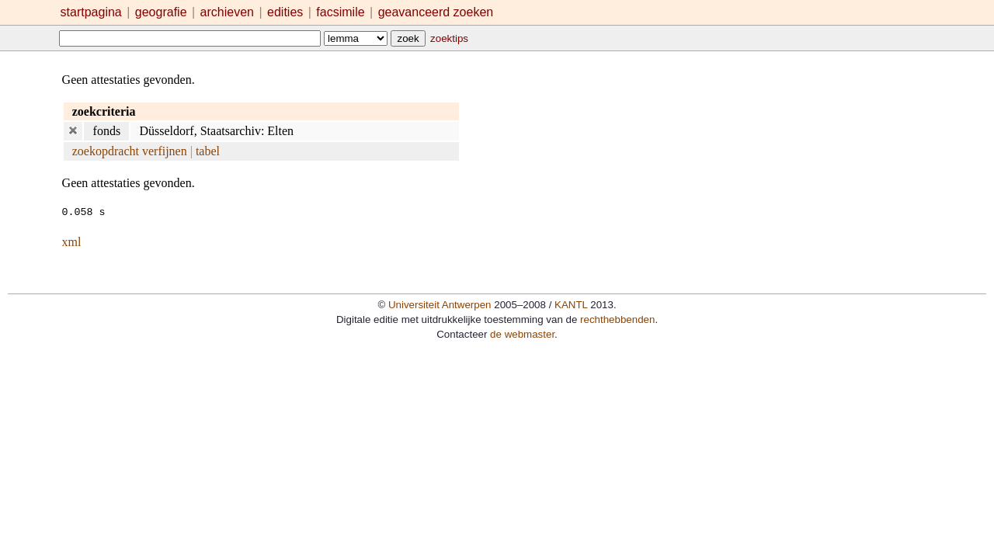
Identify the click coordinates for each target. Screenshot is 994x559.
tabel (208, 151)
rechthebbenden (617, 319)
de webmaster (522, 333)
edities (285, 12)
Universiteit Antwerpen (440, 304)
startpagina (91, 12)
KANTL (570, 304)
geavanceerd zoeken (436, 12)
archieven (227, 12)
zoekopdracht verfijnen (129, 151)
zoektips (449, 38)
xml (72, 241)
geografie (161, 12)
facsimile (342, 12)
